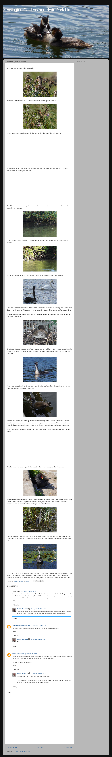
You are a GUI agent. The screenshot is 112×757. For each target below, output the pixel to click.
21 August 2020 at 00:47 (28, 591)
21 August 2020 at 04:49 (29, 654)
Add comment (12, 693)
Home (40, 747)
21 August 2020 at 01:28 (38, 625)
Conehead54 (16, 654)
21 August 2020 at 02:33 (38, 639)
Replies (16, 605)
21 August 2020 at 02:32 (38, 609)
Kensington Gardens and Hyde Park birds (38, 10)
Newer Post (12, 747)
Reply (14, 601)
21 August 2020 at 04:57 (38, 673)
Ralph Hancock (22, 609)
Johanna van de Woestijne (21, 625)
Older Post (67, 747)
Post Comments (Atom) (23, 751)
